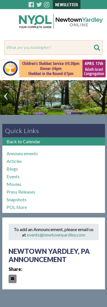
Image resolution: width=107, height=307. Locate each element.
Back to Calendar (24, 141)
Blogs (12, 168)
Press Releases (21, 191)
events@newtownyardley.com (56, 234)
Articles (14, 161)
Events (13, 176)
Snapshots (17, 199)
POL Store (17, 207)
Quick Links (22, 130)
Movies (14, 184)
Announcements (22, 153)
